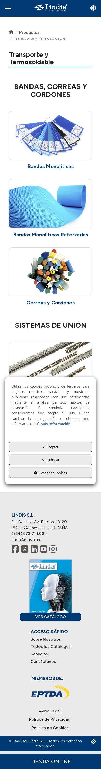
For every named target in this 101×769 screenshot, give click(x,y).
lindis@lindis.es (26, 539)
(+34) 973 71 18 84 (29, 533)
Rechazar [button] (50, 459)
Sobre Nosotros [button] (46, 639)
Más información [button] (56, 423)
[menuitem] (51, 639)
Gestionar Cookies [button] (50, 472)
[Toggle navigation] (93, 8)
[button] (50, 7)
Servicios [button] (39, 654)
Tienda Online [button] (51, 761)
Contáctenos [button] (43, 661)
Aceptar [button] (51, 447)
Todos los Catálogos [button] (51, 646)
